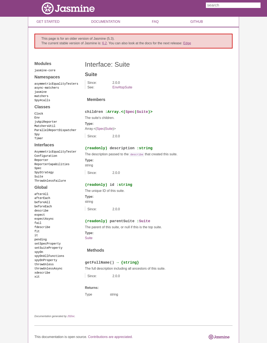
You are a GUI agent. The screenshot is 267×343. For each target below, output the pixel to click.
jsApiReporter (45, 120)
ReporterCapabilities (51, 162)
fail (38, 219)
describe (41, 207)
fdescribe (42, 223)
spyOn (38, 247)
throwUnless (44, 259)
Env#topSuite (122, 87)
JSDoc (70, 316)
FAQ (155, 21)
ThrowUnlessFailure (50, 178)
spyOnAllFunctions (49, 251)
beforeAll (42, 199)
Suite (38, 174)
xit (37, 271)
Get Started (48, 21)
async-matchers (46, 87)
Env (37, 117)
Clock (38, 113)
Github (196, 21)
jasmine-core (44, 70)
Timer (38, 137)
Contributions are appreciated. (110, 336)
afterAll (41, 191)
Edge (187, 43)
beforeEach (43, 203)
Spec (38, 166)
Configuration (45, 154)
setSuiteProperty (48, 243)
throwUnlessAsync (48, 263)
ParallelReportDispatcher (55, 129)
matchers (41, 95)
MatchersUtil (44, 125)
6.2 (104, 43)
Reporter (41, 158)
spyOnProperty (45, 255)
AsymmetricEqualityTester (55, 150)
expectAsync (44, 215)
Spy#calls (42, 99)
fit (37, 227)
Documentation (105, 21)
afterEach (42, 195)
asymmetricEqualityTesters (56, 83)
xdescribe (42, 267)
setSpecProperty (47, 239)
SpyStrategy (44, 170)
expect (39, 211)
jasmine (40, 91)
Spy (37, 133)
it (36, 231)
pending (40, 235)
